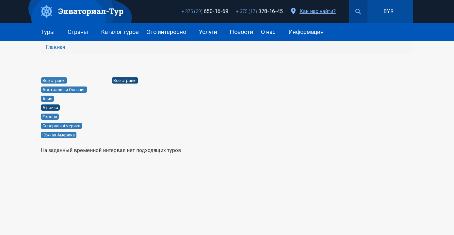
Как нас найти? (318, 11)
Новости (241, 31)
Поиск (358, 11)
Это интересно (169, 31)
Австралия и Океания (64, 89)
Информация (308, 31)
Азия (47, 98)
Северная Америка (61, 125)
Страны (80, 31)
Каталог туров (120, 31)
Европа (49, 116)
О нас (271, 31)
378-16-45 (259, 11)
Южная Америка (58, 135)
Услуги (210, 31)
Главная (55, 47)
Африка (50, 107)
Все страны (54, 80)
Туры (50, 31)
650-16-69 (205, 11)
